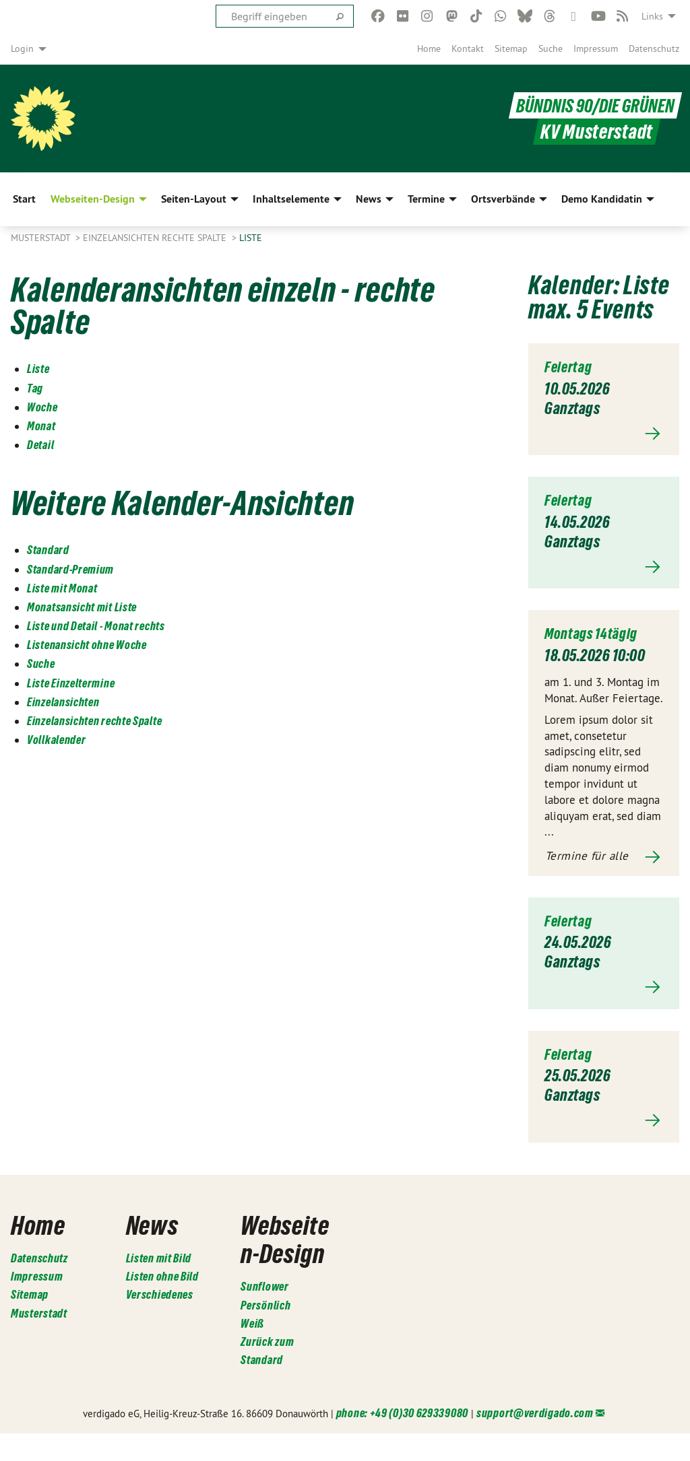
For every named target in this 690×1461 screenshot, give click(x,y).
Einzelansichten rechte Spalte (156, 238)
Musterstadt (42, 238)
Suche (550, 48)
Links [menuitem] (652, 16)
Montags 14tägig (595, 633)
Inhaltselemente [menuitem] (291, 199)
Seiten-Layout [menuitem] (193, 199)
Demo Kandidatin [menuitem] (601, 199)
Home (429, 48)
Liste (250, 238)
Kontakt (467, 48)
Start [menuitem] (24, 199)
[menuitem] (429, 48)
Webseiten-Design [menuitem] (93, 199)
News (155, 1224)
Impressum (595, 48)
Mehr (603, 433)
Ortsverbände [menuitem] (503, 199)
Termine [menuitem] (426, 199)
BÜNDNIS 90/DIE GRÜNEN (591, 105)
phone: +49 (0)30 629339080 (402, 1441)
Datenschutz (654, 48)
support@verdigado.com (535, 1441)
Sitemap (511, 48)
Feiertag (570, 367)
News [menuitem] (368, 199)
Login (22, 48)
